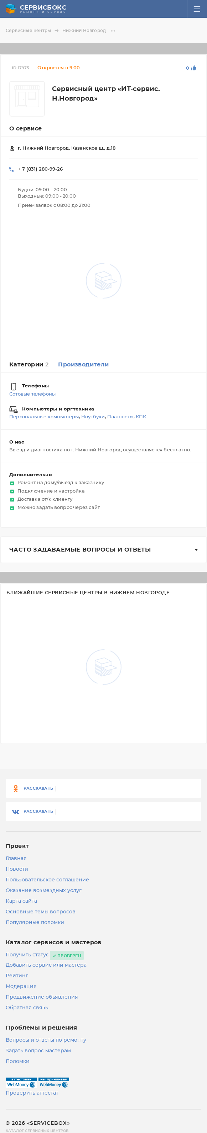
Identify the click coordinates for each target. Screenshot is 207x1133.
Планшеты (120, 417)
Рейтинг (17, 975)
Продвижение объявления (42, 997)
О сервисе (25, 128)
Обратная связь (27, 1007)
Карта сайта (21, 901)
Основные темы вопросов (41, 911)
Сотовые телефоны (32, 394)
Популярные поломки (35, 922)
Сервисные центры (33, 30)
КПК (141, 417)
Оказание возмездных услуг (44, 890)
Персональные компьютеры (44, 417)
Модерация (21, 986)
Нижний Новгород (89, 30)
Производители (83, 364)
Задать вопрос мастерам (38, 1050)
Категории (28, 364)
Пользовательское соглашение (47, 879)
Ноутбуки (93, 417)
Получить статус (27, 954)
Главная (16, 858)
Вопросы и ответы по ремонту (46, 1040)
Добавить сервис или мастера (46, 965)
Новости (17, 869)
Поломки (18, 1061)
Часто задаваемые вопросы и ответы (80, 550)
